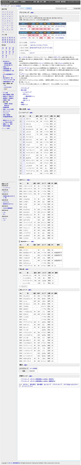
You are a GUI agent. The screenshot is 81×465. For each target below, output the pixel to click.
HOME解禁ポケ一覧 (8, 70)
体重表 (5, 100)
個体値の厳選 (7, 63)
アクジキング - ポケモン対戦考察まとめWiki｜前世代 (37, 379)
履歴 (45, 1)
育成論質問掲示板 (7, 116)
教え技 (25, 98)
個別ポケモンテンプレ (9, 120)
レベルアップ (27, 92)
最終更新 (63, 1)
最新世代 (16, 1)
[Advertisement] (8, 156)
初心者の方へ (6, 61)
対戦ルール (6, 67)
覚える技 (23, 90)
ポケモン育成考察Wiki (14, 463)
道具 (4, 109)
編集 (38, 1)
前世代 (11, 1)
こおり (32, 45)
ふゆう (57, 29)
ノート (29, 8)
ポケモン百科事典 (16, 6)
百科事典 (23, 1)
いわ (4, 212)
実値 (12, 94)
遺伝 (22, 102)
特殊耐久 (11, 98)
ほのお (32, 47)
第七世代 (32, 384)
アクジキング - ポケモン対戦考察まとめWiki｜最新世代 (37, 381)
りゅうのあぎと (59, 38)
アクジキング (5, 6)
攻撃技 (6, 103)
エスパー (32, 53)
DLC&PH (8, 87)
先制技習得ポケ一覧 (8, 81)
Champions (5, 1)
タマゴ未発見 (33, 368)
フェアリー (33, 42)
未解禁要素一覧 (7, 68)
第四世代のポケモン (8, 204)
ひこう (5, 218)
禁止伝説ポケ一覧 (7, 78)
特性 (9, 100)
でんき (39, 47)
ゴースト (47, 47)
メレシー (41, 63)
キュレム (61, 63)
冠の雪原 (39, 384)
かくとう (36, 45)
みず (35, 47)
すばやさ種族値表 (7, 208)
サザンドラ (23, 29)
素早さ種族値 (6, 94)
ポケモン (25, 384)
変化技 (11, 103)
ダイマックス (6, 111)
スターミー (6, 192)
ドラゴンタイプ (57, 384)
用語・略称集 (6, 115)
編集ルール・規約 (7, 124)
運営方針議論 (6, 126)
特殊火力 (11, 96)
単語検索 (57, 1)
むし (4, 214)
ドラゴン (45, 45)
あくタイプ (47, 384)
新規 (35, 1)
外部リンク (24, 104)
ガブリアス (6, 202)
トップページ (6, 187)
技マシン (26, 94)
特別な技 (6, 105)
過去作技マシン (30, 96)
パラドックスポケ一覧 (9, 79)
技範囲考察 (6, 107)
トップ (29, 1)
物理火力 (5, 96)
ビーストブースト (60, 26)
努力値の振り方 (8, 65)
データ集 (5, 92)
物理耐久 (5, 98)
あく (51, 47)
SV (5, 85)
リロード (50, 1)
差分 (41, 1)
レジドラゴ (23, 38)
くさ (4, 220)
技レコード (26, 100)
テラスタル (6, 113)
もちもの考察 (10, 109)
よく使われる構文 (7, 122)
